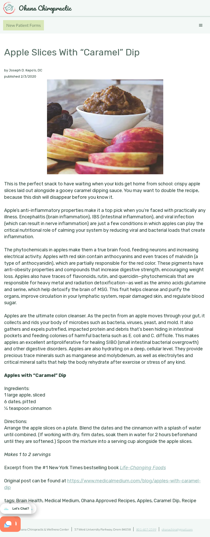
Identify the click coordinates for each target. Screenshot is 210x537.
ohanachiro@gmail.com (177, 529)
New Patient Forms (23, 25)
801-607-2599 (146, 529)
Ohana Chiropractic (37, 8)
